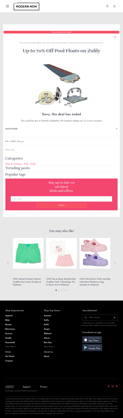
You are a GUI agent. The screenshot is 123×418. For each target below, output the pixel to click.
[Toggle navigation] (7, 6)
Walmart (48, 334)
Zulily (33, 164)
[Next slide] (115, 263)
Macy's (47, 338)
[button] (56, 290)
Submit (62, 205)
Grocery (8, 334)
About (46, 356)
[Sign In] (114, 6)
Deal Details (11, 128)
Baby (7, 320)
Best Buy (48, 343)
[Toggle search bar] (107, 6)
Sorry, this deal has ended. (61, 32)
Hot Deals (9, 356)
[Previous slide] (8, 263)
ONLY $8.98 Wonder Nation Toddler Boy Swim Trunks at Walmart (27, 282)
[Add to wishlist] (115, 37)
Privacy (43, 387)
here (101, 43)
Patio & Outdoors (14, 164)
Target (47, 329)
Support (27, 387)
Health (8, 338)
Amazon (47, 316)
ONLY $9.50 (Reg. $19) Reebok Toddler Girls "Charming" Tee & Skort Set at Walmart (61, 282)
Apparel (8, 316)
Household (10, 343)
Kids (26, 164)
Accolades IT (33, 391)
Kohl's (46, 325)
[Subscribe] (114, 317)
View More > (10, 347)
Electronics (10, 329)
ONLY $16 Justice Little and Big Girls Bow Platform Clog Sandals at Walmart (95, 282)
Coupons (9, 361)
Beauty (8, 325)
